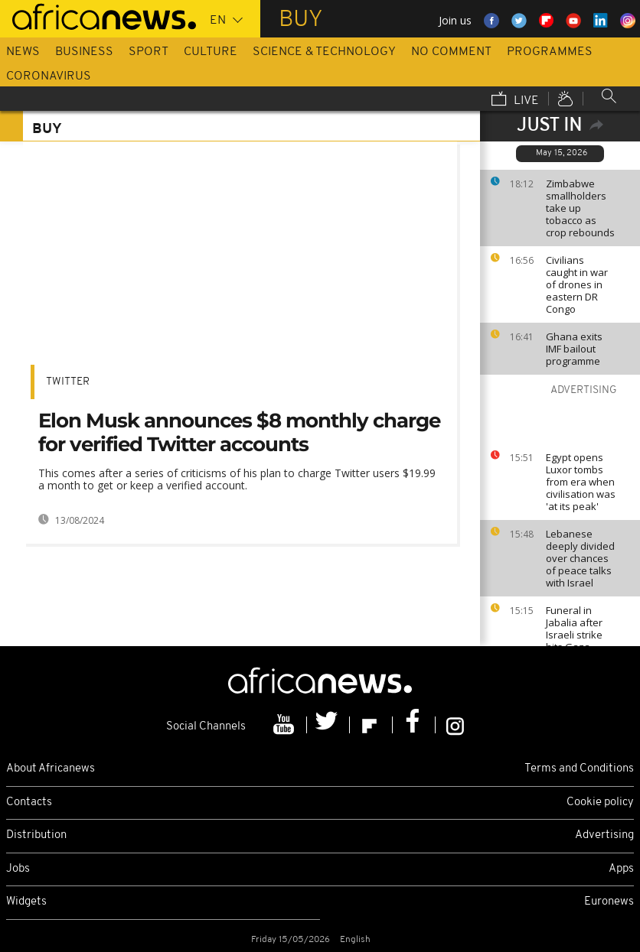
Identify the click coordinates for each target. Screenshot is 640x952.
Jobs (18, 869)
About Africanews (50, 769)
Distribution (36, 835)
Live (515, 100)
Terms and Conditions (579, 769)
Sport (148, 52)
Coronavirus (48, 76)
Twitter (68, 382)
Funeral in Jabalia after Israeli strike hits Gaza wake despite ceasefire (577, 640)
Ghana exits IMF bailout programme (574, 348)
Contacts (29, 802)
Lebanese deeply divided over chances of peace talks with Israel (580, 558)
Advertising (604, 835)
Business (84, 52)
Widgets (26, 902)
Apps (621, 869)
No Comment (451, 52)
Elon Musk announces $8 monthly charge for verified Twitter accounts (239, 432)
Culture (210, 52)
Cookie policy (600, 802)
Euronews (609, 902)
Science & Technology (324, 52)
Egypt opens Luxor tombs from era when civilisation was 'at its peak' (581, 481)
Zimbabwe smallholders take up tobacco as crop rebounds (580, 208)
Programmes (550, 52)
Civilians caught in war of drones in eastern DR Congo (577, 284)
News (23, 52)
